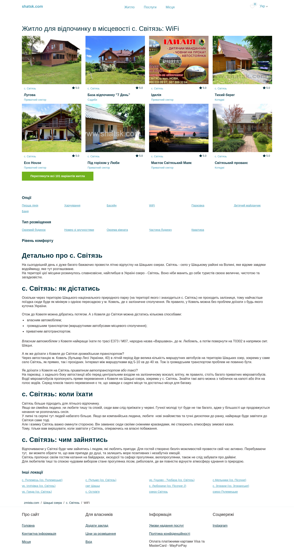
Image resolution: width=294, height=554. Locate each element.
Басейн (112, 205)
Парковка (197, 205)
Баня (25, 211)
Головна (28, 525)
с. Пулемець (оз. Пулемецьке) (42, 480)
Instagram (220, 525)
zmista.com (31, 502)
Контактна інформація (39, 533)
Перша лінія (30, 205)
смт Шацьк (92, 486)
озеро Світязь (158, 491)
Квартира (197, 229)
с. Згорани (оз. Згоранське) (231, 486)
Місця (170, 7)
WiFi (152, 205)
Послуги (150, 7)
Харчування (72, 205)
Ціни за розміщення (100, 533)
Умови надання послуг (166, 525)
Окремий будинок (34, 229)
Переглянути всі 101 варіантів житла (57, 176)
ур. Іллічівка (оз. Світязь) (38, 486)
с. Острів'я (92, 491)
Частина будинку (160, 229)
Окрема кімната (117, 229)
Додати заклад (96, 525)
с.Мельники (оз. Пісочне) (229, 480)
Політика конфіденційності (169, 533)
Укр (264, 6)
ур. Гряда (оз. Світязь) (37, 491)
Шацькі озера (52, 502)
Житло (129, 7)
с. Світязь (72, 502)
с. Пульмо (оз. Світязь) (100, 480)
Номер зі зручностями (79, 229)
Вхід (88, 542)
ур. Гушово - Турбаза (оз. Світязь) (172, 480)
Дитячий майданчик (247, 205)
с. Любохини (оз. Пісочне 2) (167, 486)
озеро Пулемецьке (225, 491)
